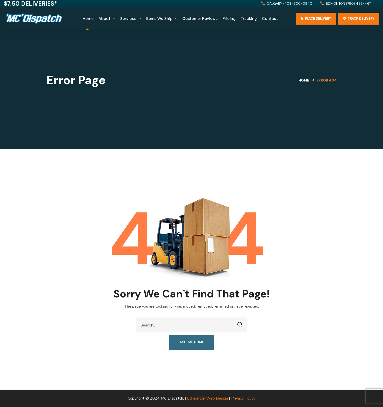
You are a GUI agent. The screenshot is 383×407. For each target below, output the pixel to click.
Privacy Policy (243, 398)
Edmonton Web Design (207, 398)
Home (303, 80)
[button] (286, 4)
